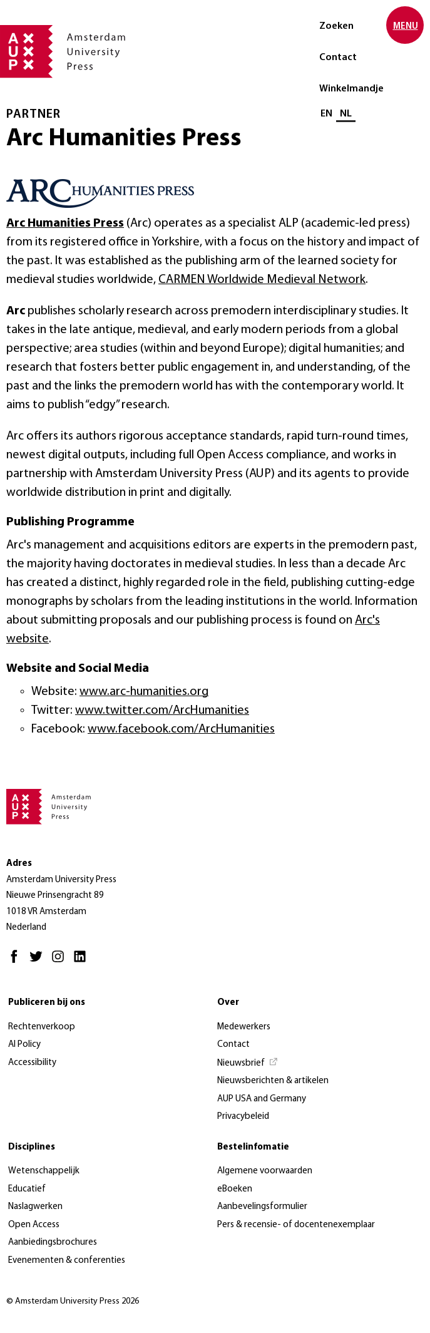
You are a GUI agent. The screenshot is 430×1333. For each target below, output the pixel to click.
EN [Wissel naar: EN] (326, 114)
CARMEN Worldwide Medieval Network (262, 280)
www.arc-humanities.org (143, 692)
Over (228, 1002)
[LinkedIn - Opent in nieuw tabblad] (83, 962)
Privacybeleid (243, 1116)
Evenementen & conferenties (66, 1260)
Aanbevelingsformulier (262, 1207)
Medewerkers (243, 1027)
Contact (338, 58)
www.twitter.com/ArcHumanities (162, 710)
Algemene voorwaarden (264, 1171)
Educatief (27, 1189)
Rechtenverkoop (41, 1027)
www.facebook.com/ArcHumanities (181, 729)
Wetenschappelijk (43, 1171)
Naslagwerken (35, 1207)
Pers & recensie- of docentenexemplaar (296, 1225)
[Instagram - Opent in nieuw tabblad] (61, 962)
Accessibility (32, 1063)
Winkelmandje (351, 89)
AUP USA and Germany (261, 1099)
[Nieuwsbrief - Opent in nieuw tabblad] (247, 1063)
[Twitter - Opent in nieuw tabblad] (39, 962)
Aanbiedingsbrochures (52, 1242)
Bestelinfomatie (253, 1147)
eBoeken (234, 1189)
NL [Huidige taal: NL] (346, 114)
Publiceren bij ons (46, 1002)
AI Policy (24, 1044)
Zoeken (336, 26)
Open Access (33, 1225)
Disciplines (31, 1147)
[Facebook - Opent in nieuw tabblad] (17, 962)
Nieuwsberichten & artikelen (273, 1081)
